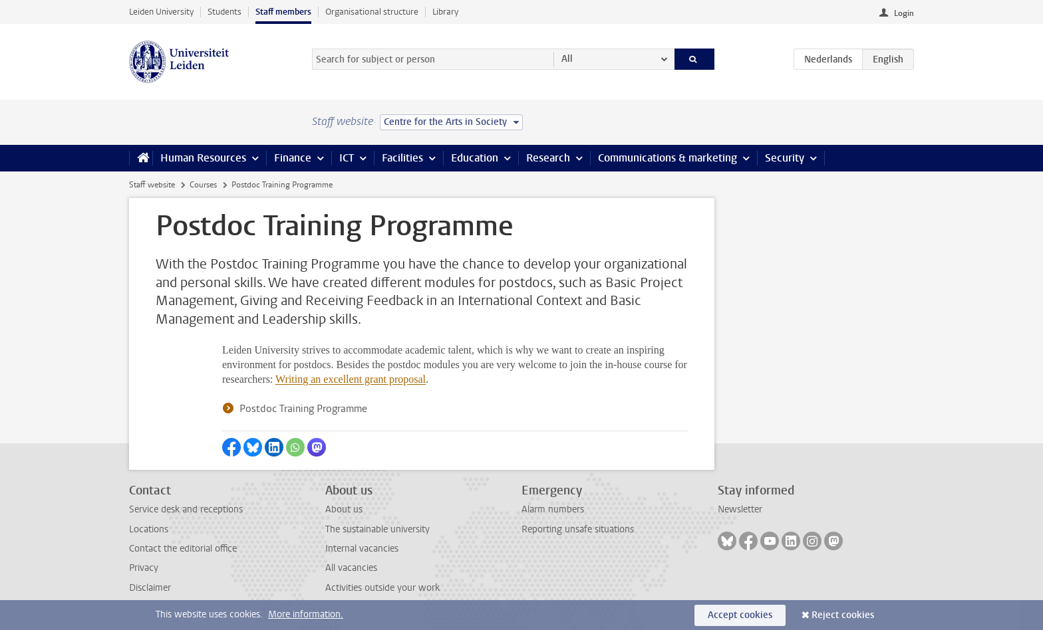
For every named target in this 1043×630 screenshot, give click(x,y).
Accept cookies (740, 615)
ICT (346, 158)
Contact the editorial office (183, 548)
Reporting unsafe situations (578, 529)
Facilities (402, 158)
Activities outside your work (382, 587)
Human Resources (203, 158)
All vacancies (351, 568)
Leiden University (161, 11)
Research (548, 158)
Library (445, 11)
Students (224, 11)
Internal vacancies (361, 548)
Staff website (152, 184)
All (567, 58)
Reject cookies (843, 615)
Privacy (143, 568)
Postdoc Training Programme (303, 408)
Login (904, 13)
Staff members (283, 11)
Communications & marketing (667, 158)
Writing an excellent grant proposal (350, 379)
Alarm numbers (553, 509)
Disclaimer (150, 587)
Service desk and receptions (186, 509)
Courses (203, 184)
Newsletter (740, 509)
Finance (292, 158)
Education (474, 158)
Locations (148, 529)
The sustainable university (377, 529)
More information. (305, 614)
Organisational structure (371, 11)
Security (784, 158)
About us (344, 509)
